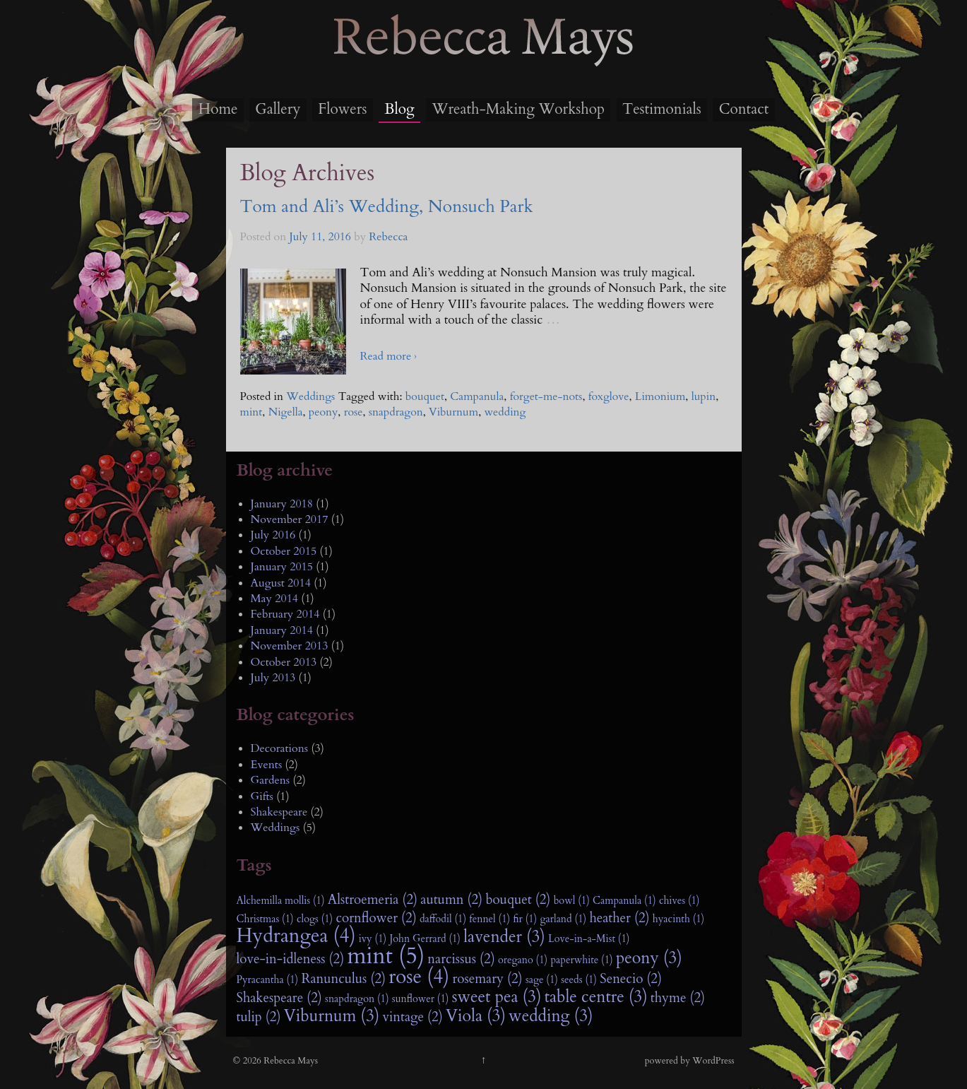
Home (218, 109)
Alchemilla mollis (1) (281, 900)
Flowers (342, 109)
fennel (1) (489, 919)
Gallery (277, 109)
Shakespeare (279, 812)
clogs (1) (315, 919)
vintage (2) (413, 1016)
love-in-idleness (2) (291, 958)
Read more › (388, 356)
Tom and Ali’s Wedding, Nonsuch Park (386, 206)
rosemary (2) (487, 978)
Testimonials (661, 109)
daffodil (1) (443, 919)
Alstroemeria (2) (372, 899)
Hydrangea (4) (296, 936)
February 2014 (285, 614)
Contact (744, 109)
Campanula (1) (624, 900)
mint (251, 412)
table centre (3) (596, 997)
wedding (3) (551, 1016)
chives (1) (679, 900)
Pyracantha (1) (268, 980)
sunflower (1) (420, 999)
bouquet (424, 396)
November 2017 (289, 519)
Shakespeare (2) (279, 997)
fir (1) (525, 919)
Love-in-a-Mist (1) (588, 939)
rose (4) (418, 977)
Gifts (262, 796)
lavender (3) (504, 937)
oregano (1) (522, 960)
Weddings (310, 396)
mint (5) (386, 956)
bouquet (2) (517, 899)
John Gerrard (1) (425, 939)
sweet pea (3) (497, 997)
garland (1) (563, 919)
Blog (399, 109)
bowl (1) (572, 900)
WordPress (713, 1060)
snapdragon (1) (356, 999)
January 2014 (282, 630)
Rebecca (388, 237)
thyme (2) (678, 997)
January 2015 (282, 567)
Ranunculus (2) (343, 978)
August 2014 (281, 583)
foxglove (608, 396)
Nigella (285, 412)
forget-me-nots (546, 396)
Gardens (270, 780)
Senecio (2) (631, 978)
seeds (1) (579, 980)
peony (323, 412)
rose (353, 412)
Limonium (660, 396)
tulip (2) (259, 1016)
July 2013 (273, 677)
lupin (704, 396)
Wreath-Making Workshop (518, 109)
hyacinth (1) (678, 919)
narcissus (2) (460, 958)
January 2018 (282, 504)
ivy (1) (372, 939)
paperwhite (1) (581, 960)
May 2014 (275, 598)
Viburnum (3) (332, 1016)
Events (267, 764)
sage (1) (542, 980)
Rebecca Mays (484, 64)
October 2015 (284, 551)
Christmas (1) (265, 919)
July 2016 (273, 535)
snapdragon (396, 412)
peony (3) (649, 958)
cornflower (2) (376, 918)
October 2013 (284, 662)
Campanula (477, 396)
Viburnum (453, 412)
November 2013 (289, 646)
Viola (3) (476, 1016)
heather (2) (619, 918)
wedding (505, 412)
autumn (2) (451, 899)
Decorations (280, 748)
